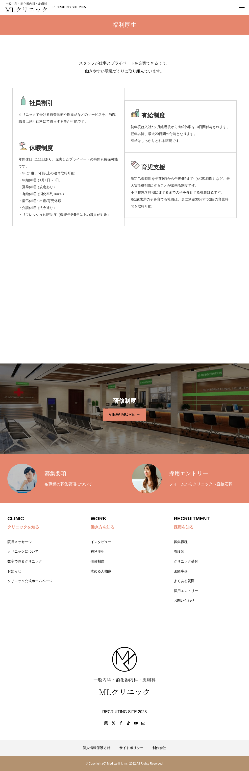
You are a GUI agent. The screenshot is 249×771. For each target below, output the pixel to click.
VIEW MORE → (124, 414)
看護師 (179, 551)
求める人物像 (101, 571)
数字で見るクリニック (24, 561)
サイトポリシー (131, 748)
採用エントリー (186, 591)
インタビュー (101, 542)
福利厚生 (97, 551)
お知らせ (14, 571)
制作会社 (159, 748)
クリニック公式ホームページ (29, 581)
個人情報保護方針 (96, 748)
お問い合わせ (184, 600)
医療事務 (181, 571)
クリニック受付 (186, 561)
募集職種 (181, 542)
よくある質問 (184, 581)
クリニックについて (23, 551)
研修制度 (97, 561)
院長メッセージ (19, 542)
